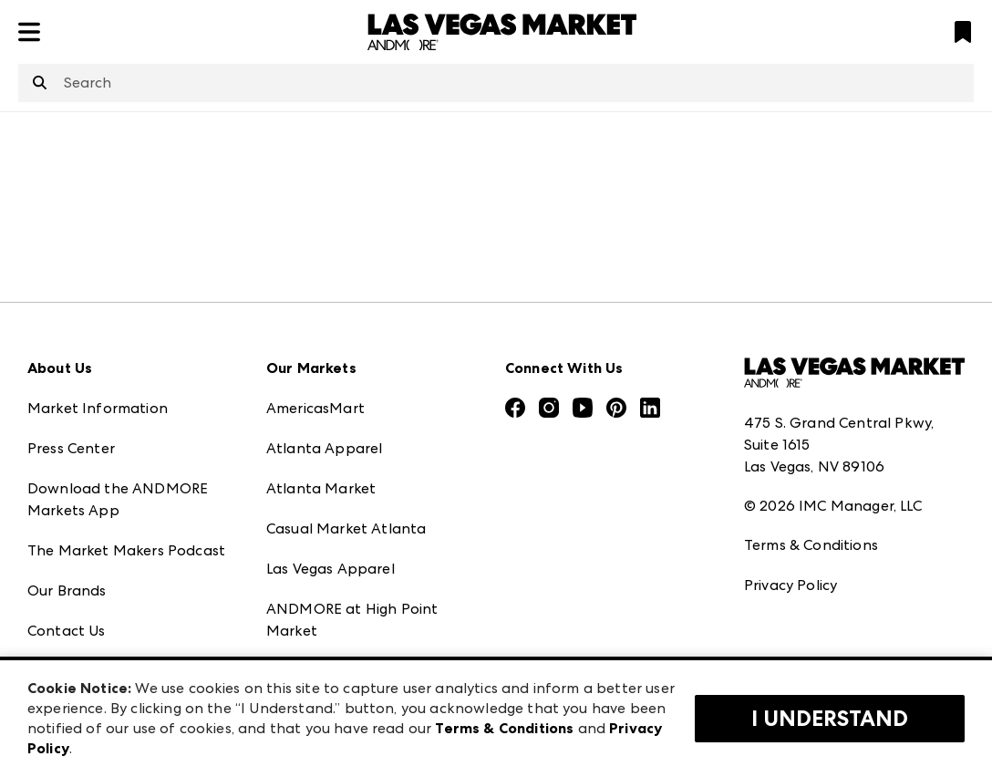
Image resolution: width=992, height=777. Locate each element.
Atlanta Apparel (324, 448)
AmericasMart (315, 408)
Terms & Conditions (811, 545)
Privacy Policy (790, 585)
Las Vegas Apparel (330, 568)
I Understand (829, 718)
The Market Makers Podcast (126, 550)
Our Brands (67, 590)
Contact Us (66, 630)
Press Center (71, 448)
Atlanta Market (321, 488)
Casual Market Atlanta (346, 528)
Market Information (97, 408)
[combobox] (496, 83)
